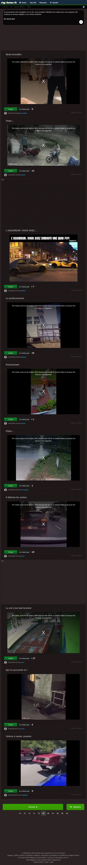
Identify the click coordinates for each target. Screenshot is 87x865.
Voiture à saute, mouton (18, 736)
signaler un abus (76, 112)
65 (62, 813)
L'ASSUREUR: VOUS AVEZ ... (21, 230)
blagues (5, 7)
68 (48, 813)
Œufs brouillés (14, 54)
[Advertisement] (43, 38)
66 (58, 813)
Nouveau (43, 3)
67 (53, 813)
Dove (22, 556)
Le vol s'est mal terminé (18, 608)
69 (43, 813)
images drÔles (19, 7)
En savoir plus (9, 19)
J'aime (10, 109)
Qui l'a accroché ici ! (17, 670)
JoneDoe (24, 113)
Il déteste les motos (16, 497)
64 (67, 813)
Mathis (23, 291)
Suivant (32, 807)
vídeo (29, 7)
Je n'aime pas (24, 109)
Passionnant (12, 364)
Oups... (9, 120)
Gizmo (23, 175)
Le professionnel (15, 298)
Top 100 (33, 3)
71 (34, 813)
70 (39, 813)
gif (11, 7)
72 (29, 813)
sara (22, 662)
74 (20, 813)
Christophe (24, 490)
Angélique (24, 795)
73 (25, 813)
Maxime (23, 357)
